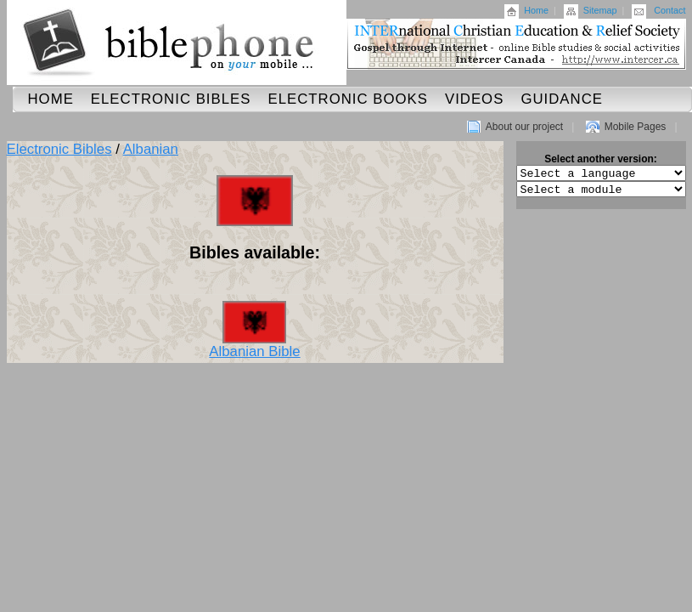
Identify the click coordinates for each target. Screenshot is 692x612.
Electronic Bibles (171, 99)
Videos (474, 99)
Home (536, 10)
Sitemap (600, 10)
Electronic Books (347, 99)
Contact (669, 10)
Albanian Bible (254, 345)
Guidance (561, 99)
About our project (524, 127)
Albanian (150, 149)
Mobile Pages (636, 127)
